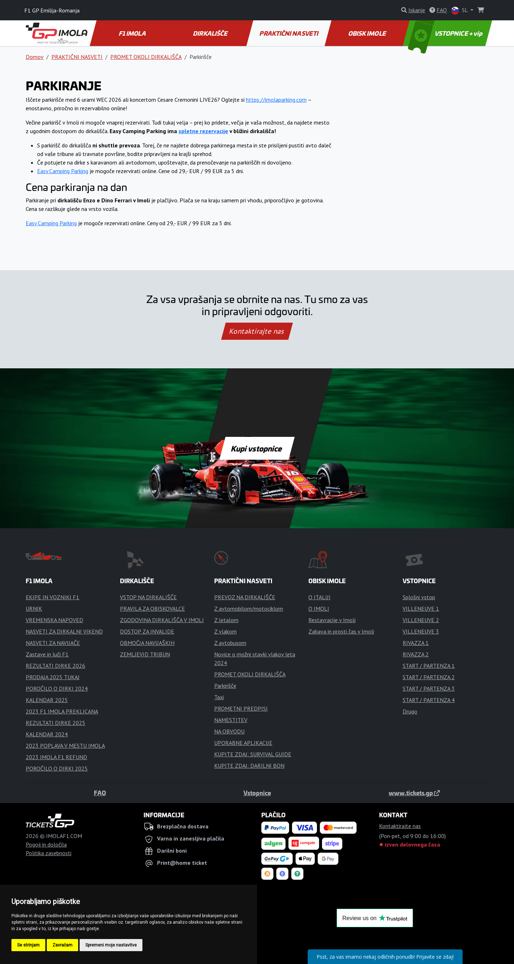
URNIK (34, 608)
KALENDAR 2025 (47, 699)
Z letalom (226, 620)
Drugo (410, 711)
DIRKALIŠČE (210, 33)
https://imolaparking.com (276, 99)
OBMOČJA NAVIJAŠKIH (147, 642)
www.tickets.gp (414, 792)
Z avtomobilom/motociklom (248, 608)
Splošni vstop (419, 597)
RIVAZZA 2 (416, 654)
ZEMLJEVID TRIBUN (145, 654)
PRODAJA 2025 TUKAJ (53, 677)
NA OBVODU (229, 731)
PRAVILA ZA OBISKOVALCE (152, 608)
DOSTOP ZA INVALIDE (147, 631)
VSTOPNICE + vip (446, 33)
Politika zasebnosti (48, 853)
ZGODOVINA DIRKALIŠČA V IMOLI (162, 620)
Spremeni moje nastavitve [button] (111, 945)
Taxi (219, 697)
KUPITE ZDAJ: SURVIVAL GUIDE (252, 754)
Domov (35, 56)
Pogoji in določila (46, 844)
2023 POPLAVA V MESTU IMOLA (65, 745)
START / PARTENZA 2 (429, 677)
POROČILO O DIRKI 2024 (57, 688)
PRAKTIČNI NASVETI (289, 33)
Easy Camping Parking (62, 171)
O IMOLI (318, 608)
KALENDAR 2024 (47, 734)
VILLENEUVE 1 (421, 608)
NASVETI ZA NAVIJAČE (53, 642)
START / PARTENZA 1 (429, 665)
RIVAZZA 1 (416, 642)
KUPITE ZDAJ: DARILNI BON (249, 765)
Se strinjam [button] (28, 945)
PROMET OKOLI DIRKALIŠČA (146, 56)
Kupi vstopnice (257, 448)
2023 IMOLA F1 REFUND (56, 757)
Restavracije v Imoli (332, 620)
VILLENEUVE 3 (421, 631)
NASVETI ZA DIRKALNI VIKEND (64, 631)
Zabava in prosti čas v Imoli (341, 631)
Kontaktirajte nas (257, 331)
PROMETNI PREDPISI (241, 708)
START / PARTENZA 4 (429, 699)
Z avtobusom (230, 642)
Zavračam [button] (62, 945)
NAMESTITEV (230, 719)
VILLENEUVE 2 (421, 620)
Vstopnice (257, 792)
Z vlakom (225, 631)
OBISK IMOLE (367, 33)
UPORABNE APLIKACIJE (243, 742)
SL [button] (460, 10)
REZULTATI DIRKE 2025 (55, 722)
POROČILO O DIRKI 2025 (57, 768)
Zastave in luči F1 (47, 654)
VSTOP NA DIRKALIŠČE (148, 597)
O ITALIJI (319, 597)
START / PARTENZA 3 (429, 688)
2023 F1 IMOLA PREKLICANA (62, 711)
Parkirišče (225, 685)
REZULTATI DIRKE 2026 (55, 665)
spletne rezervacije (203, 131)
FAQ (100, 792)
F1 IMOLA (132, 33)
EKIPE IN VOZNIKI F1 (52, 597)
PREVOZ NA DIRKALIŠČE (244, 597)
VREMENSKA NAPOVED (54, 620)
